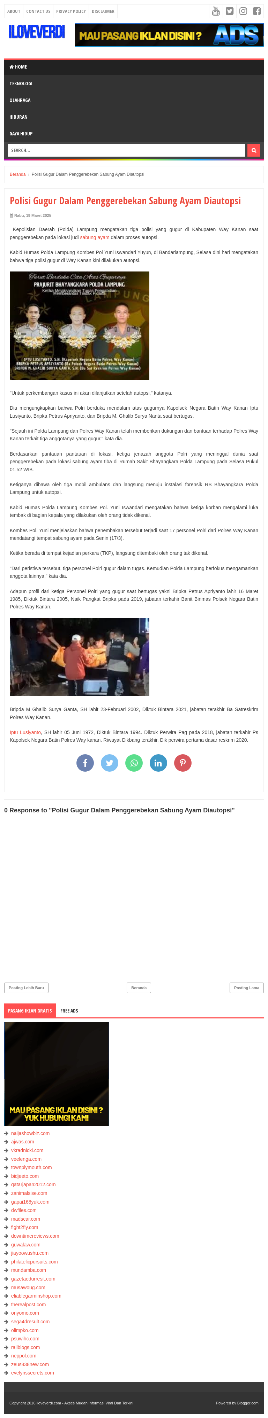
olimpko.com (25, 1330)
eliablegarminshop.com (36, 1296)
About (13, 11)
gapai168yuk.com (30, 1202)
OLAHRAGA (19, 100)
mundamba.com (28, 1270)
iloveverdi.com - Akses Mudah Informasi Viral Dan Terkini (85, 1403)
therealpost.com (28, 1304)
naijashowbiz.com (30, 1133)
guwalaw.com (25, 1244)
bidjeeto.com (25, 1176)
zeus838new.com (30, 1364)
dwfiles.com (24, 1210)
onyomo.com (25, 1313)
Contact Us (38, 11)
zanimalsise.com (29, 1193)
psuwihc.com (25, 1338)
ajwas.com (22, 1141)
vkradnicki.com (27, 1150)
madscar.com (25, 1219)
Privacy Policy (71, 11)
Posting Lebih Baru (26, 988)
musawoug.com (28, 1287)
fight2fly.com (24, 1227)
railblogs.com (25, 1347)
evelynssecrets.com (32, 1373)
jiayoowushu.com (30, 1253)
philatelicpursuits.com (34, 1262)
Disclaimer (103, 11)
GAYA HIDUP (20, 133)
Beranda (139, 988)
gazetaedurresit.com (33, 1279)
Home (18, 66)
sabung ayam (95, 237)
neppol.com (23, 1355)
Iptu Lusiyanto (25, 732)
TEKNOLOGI (20, 83)
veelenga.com (26, 1159)
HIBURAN (18, 116)
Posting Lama (246, 988)
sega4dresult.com (30, 1321)
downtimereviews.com (35, 1236)
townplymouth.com (31, 1167)
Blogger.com (248, 1403)
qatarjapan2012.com (33, 1184)
